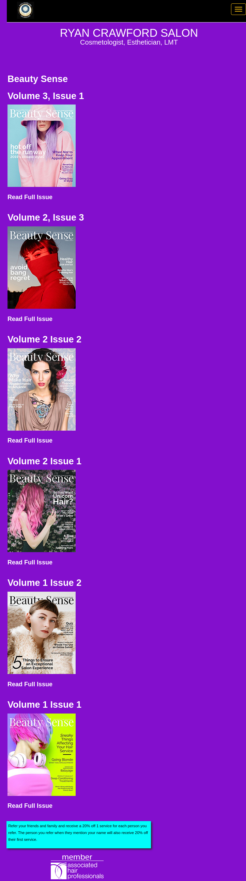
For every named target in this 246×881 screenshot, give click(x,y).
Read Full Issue (29, 197)
